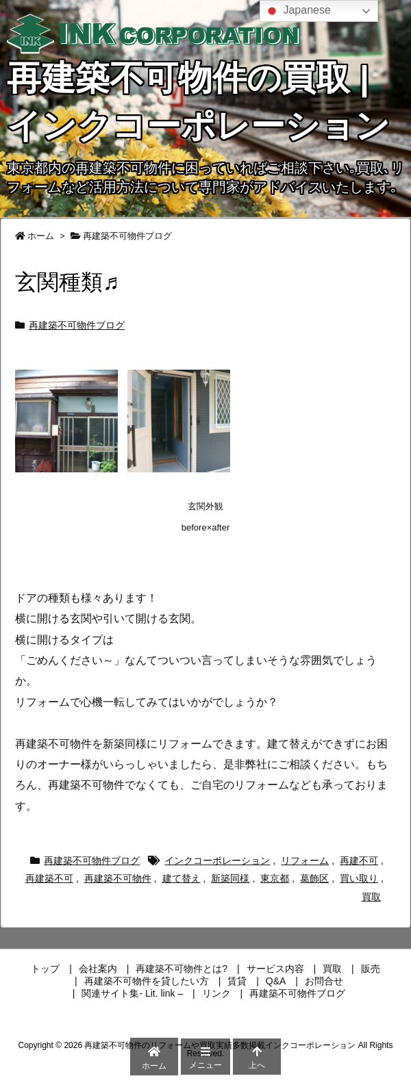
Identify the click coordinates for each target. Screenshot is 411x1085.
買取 (371, 896)
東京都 (274, 878)
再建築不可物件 (117, 878)
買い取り (359, 878)
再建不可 (359, 860)
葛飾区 (314, 878)
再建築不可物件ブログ (127, 236)
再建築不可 (49, 878)
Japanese (297, 11)
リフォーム (305, 860)
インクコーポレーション (217, 860)
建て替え (181, 878)
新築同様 (230, 878)
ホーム (40, 236)
